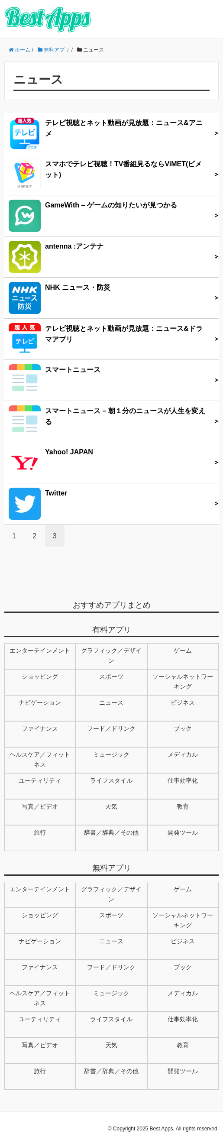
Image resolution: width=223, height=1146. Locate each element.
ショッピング (40, 676)
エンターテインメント (40, 650)
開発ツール (183, 832)
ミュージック (111, 754)
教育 (183, 806)
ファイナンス (40, 728)
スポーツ (111, 676)
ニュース (111, 702)
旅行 (40, 832)
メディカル (183, 754)
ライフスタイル (111, 780)
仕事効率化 (183, 780)
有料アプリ (111, 629)
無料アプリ (111, 868)
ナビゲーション (40, 702)
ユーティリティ (40, 780)
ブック (183, 728)
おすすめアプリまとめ (112, 605)
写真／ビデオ (40, 806)
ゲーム (183, 650)
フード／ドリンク (111, 728)
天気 (111, 806)
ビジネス (183, 702)
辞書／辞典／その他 (111, 832)
